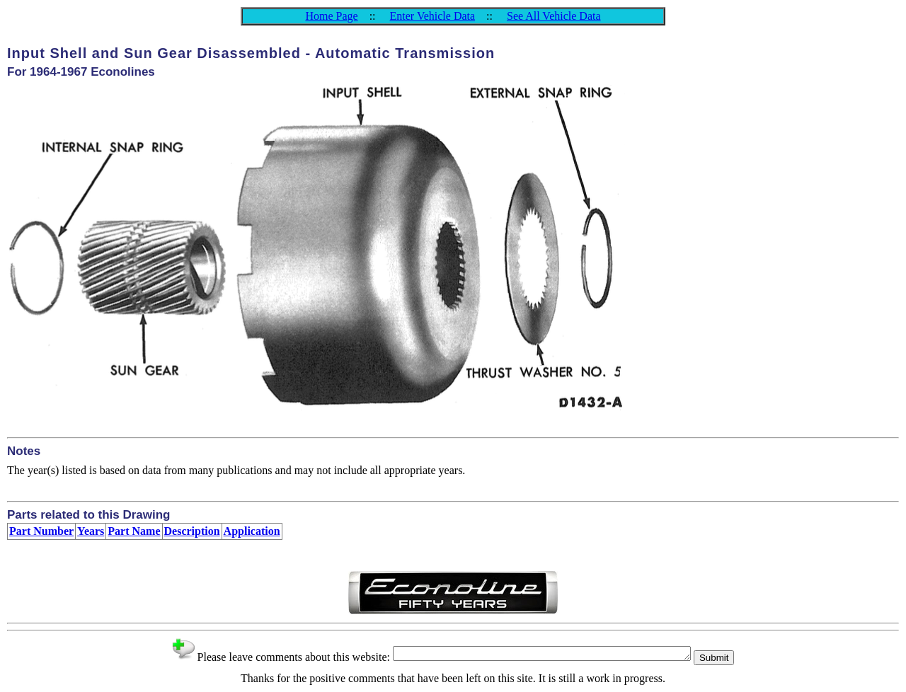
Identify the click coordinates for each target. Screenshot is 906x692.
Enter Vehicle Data (433, 16)
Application (252, 531)
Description (192, 531)
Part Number (41, 531)
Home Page (331, 16)
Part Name (134, 531)
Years (90, 531)
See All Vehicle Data (554, 16)
